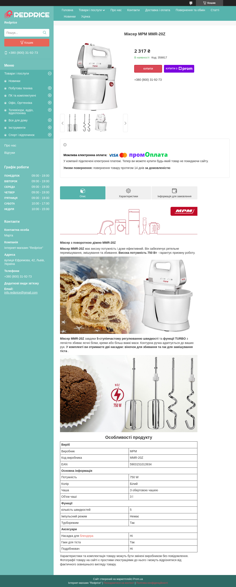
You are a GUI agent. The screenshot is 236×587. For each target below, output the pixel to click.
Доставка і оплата (157, 10)
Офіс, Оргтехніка (20, 103)
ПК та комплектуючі (22, 95)
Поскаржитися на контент (119, 582)
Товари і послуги (16, 73)
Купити (148, 68)
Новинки (14, 81)
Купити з (179, 69)
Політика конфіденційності (152, 582)
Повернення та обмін (190, 10)
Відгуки (9, 152)
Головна (67, 10)
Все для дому (18, 120)
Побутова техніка (20, 88)
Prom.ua (138, 579)
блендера (86, 536)
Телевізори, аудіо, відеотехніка (21, 111)
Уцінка (85, 16)
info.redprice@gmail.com (21, 292)
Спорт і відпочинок (22, 135)
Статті (215, 10)
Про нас (10, 145)
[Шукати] (44, 33)
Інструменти (17, 127)
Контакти (133, 10)
